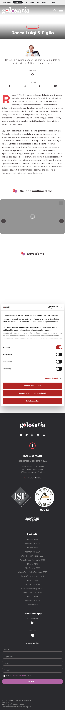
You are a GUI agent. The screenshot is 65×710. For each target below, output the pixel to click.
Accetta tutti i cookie (32, 386)
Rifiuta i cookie (32, 401)
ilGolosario (7, 2)
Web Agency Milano (16, 705)
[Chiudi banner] (61, 307)
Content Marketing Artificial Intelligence (16, 707)
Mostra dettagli (51, 378)
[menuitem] (32, 539)
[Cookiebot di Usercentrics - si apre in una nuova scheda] (48, 307)
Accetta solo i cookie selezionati (32, 393)
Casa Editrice (29, 2)
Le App (52, 2)
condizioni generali (19, 675)
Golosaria (18, 2)
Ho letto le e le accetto (19, 675)
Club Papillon (42, 2)
